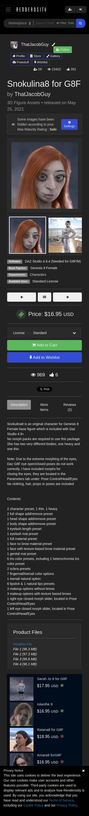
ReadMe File (22, 644)
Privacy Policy (66, 805)
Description (19, 405)
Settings (69, 124)
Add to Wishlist (44, 357)
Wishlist (40, 62)
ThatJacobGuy (32, 94)
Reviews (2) (69, 407)
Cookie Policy (33, 805)
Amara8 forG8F (49, 755)
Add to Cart (44, 345)
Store (35, 56)
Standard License (45, 281)
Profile (19, 56)
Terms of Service (61, 800)
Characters (38, 275)
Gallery (53, 56)
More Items (44, 407)
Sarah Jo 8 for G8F (52, 679)
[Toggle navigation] (8, 9)
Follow (62, 49)
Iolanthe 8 (45, 704)
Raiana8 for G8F (50, 730)
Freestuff (21, 62)
